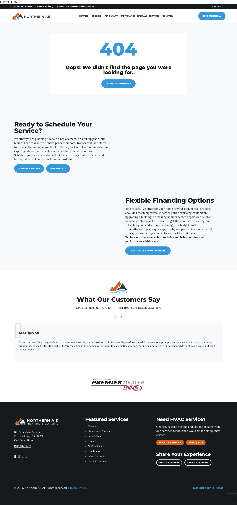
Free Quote (196, 442)
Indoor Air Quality (95, 456)
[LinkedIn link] (27, 456)
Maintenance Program (97, 431)
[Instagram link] (19, 456)
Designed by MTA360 (208, 488)
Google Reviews (197, 462)
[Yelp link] (23, 456)
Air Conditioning (94, 446)
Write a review (169, 462)
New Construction (95, 461)
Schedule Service (170, 442)
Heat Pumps (92, 451)
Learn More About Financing (148, 250)
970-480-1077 (213, 6)
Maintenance (127, 16)
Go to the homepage (118, 83)
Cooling (96, 16)
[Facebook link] (15, 456)
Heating (83, 16)
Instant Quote (93, 436)
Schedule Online (29, 168)
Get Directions (23, 440)
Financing (91, 426)
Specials (142, 16)
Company (167, 16)
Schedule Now (209, 16)
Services (154, 16)
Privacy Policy (77, 488)
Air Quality (111, 16)
